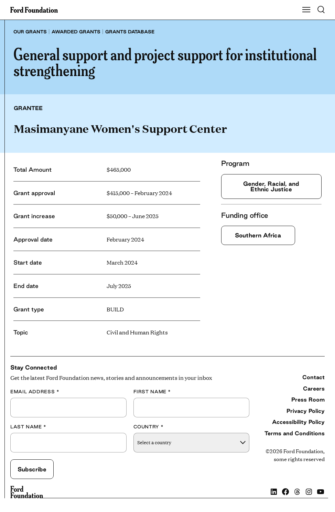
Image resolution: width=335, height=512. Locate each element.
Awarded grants (76, 31)
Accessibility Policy (298, 422)
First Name (152, 391)
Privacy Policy (306, 411)
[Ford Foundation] (26, 492)
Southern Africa (258, 235)
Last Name (28, 426)
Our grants (30, 31)
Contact (313, 377)
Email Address (34, 391)
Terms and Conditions (294, 433)
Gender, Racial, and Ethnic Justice (271, 186)
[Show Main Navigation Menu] (306, 10)
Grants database (129, 31)
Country (148, 426)
